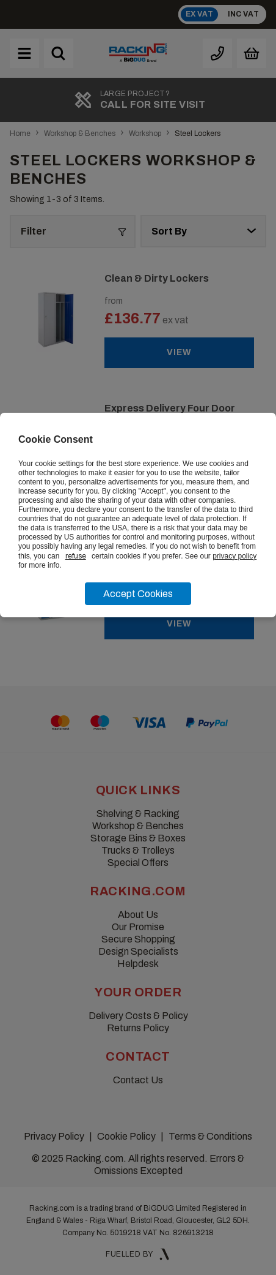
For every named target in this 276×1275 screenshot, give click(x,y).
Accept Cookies (138, 594)
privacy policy (234, 556)
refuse (75, 556)
